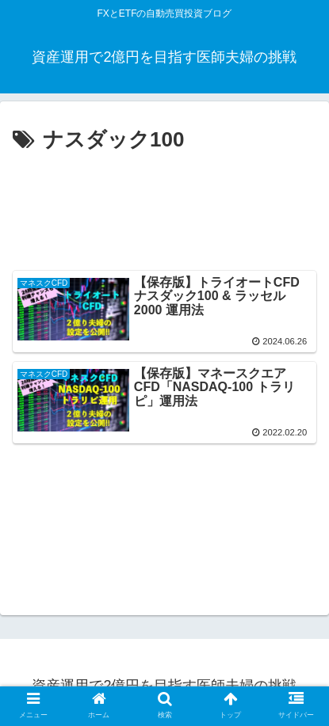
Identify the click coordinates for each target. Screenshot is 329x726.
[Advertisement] (164, 207)
